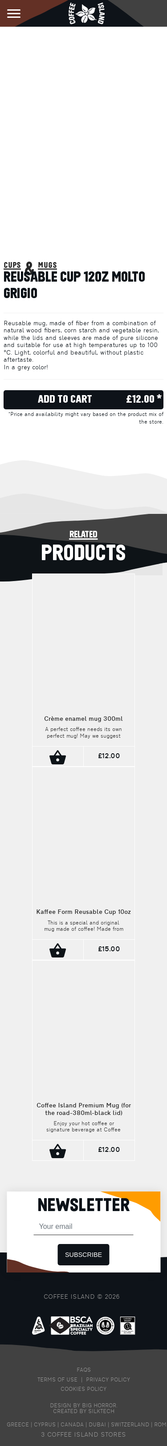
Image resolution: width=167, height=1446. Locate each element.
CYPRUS (45, 1425)
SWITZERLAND (130, 1425)
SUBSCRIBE (83, 1254)
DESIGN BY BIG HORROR (83, 1406)
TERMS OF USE (57, 1380)
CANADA (72, 1425)
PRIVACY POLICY (108, 1380)
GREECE (18, 1425)
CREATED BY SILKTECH (83, 1411)
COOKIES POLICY (83, 1389)
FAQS (84, 1370)
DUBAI (97, 1425)
